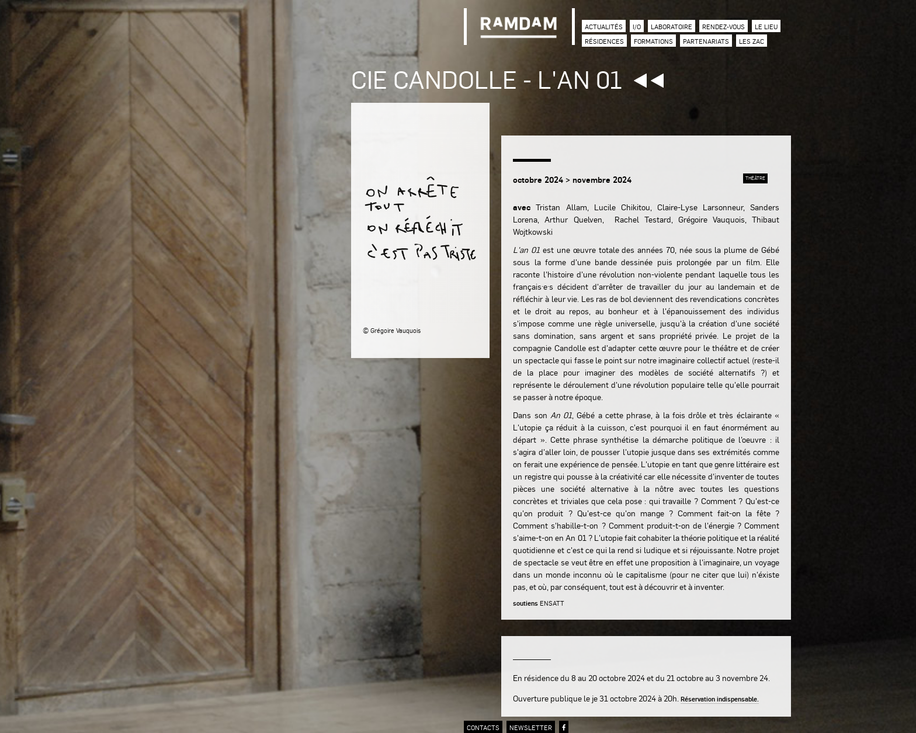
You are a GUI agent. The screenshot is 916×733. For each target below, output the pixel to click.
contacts (483, 727)
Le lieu (766, 26)
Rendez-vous (723, 26)
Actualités (604, 26)
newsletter (530, 727)
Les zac (751, 41)
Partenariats (706, 41)
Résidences (604, 41)
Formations (653, 41)
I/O (637, 26)
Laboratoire (671, 26)
